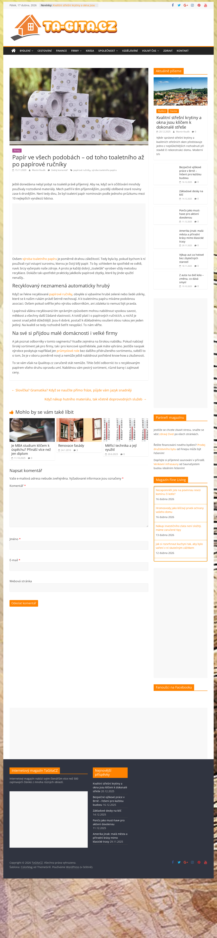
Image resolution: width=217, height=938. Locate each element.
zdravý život (166, 434)
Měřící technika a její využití (121, 447)
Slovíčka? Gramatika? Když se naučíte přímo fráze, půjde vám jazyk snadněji (71, 390)
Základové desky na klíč (107, 810)
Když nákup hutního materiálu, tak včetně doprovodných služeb (95, 399)
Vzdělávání (130, 50)
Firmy (75, 50)
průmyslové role (68, 351)
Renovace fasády (71, 445)
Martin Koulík (39, 170)
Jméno (15, 539)
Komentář (18, 486)
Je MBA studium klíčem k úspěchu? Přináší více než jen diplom (31, 449)
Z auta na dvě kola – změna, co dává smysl (191, 278)
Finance (61, 50)
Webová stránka (21, 581)
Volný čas (149, 50)
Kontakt (183, 50)
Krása (90, 50)
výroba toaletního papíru (104, 170)
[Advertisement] (79, 229)
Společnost (106, 50)
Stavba (173, 110)
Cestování (45, 50)
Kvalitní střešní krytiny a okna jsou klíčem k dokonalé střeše (74, 7)
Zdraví (167, 50)
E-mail (15, 560)
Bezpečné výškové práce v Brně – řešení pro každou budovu (190, 172)
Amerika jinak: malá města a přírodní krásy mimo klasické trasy (191, 236)
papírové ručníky (81, 170)
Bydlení (25, 50)
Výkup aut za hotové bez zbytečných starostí (191, 258)
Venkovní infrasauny (166, 464)
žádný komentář (58, 170)
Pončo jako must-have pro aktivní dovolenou (189, 214)
